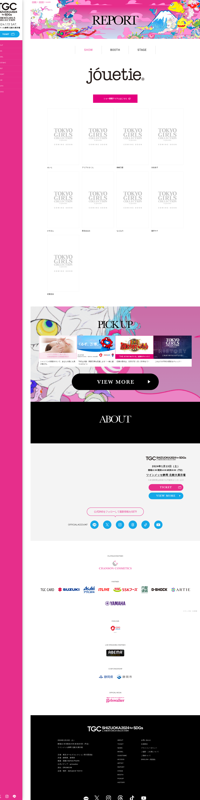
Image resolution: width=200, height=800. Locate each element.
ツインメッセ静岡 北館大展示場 (166, 466)
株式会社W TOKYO (75, 762)
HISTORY (121, 774)
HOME (34, 2)
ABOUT (8, 45)
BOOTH (9, 86)
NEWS (8, 51)
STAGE (8, 80)
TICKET (170, 478)
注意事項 (144, 735)
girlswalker (74, 755)
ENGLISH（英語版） (149, 751)
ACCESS (9, 92)
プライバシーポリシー (149, 739)
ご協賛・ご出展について (150, 743)
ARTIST (8, 68)
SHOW (41, 2)
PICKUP (121, 770)
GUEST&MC (10, 63)
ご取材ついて (146, 747)
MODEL (9, 57)
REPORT (9, 74)
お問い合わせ (146, 732)
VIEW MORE (168, 487)
